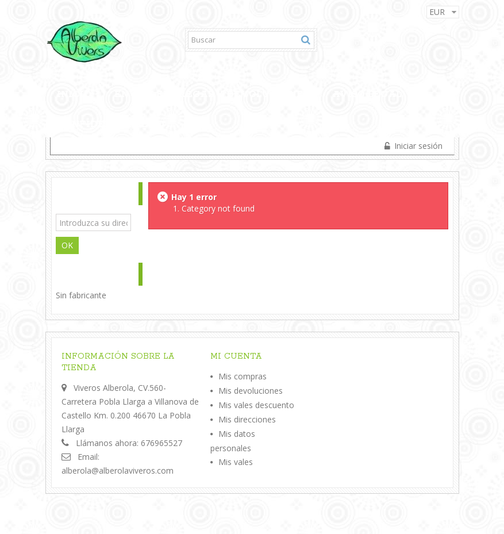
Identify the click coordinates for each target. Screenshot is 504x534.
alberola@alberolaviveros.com (117, 470)
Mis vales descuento (256, 404)
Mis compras (242, 376)
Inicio (74, 95)
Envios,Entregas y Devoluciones (211, 95)
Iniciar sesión (417, 145)
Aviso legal (367, 95)
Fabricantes (84, 275)
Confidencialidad (110, 124)
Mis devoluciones (250, 390)
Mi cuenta (236, 356)
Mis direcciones (247, 419)
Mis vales (235, 461)
